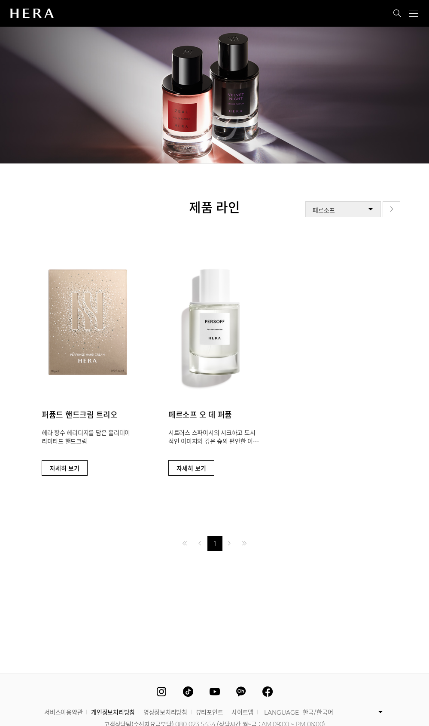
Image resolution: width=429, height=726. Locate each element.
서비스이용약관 (63, 711)
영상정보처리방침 (165, 711)
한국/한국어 (318, 711)
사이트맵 (242, 711)
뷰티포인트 (209, 711)
